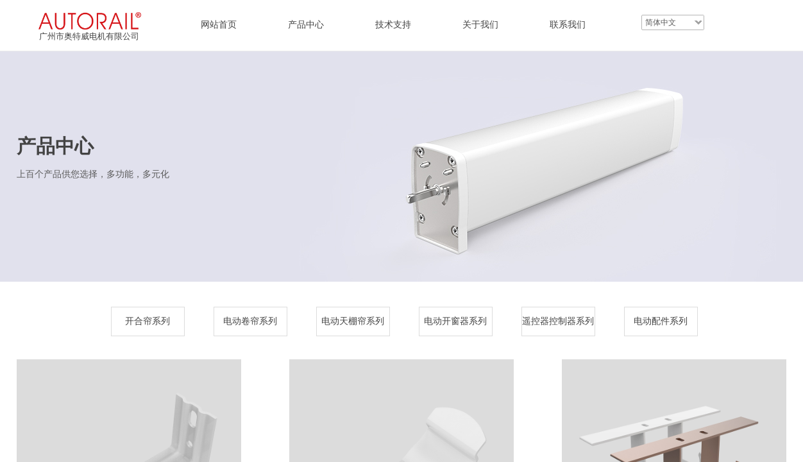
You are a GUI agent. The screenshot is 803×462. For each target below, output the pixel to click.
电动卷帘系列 (250, 321)
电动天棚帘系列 (352, 321)
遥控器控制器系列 (558, 321)
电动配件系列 (661, 321)
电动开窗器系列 (455, 321)
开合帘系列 (147, 321)
